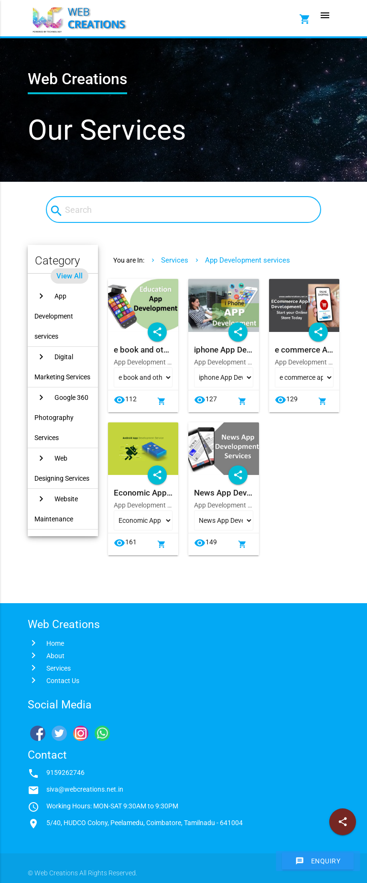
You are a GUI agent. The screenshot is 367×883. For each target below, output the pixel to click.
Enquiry (318, 861)
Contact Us (62, 680)
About (55, 656)
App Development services (247, 260)
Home (55, 643)
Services (174, 260)
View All (69, 276)
